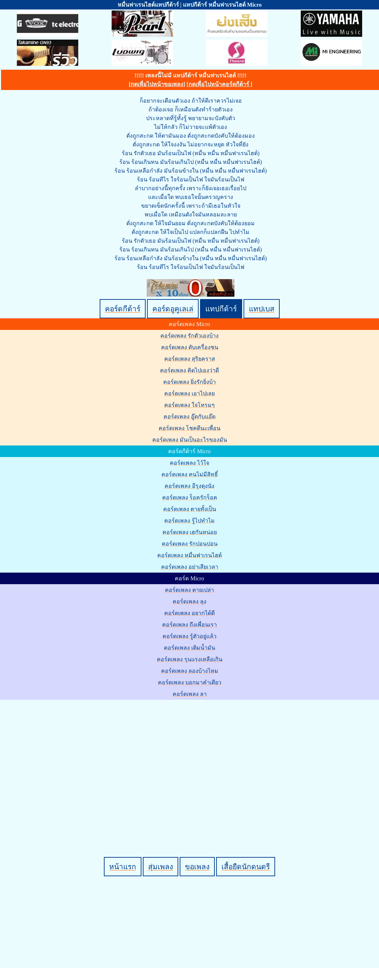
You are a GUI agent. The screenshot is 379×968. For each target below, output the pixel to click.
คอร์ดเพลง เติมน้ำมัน (189, 648)
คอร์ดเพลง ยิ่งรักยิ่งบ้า (189, 382)
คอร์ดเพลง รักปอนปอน (190, 544)
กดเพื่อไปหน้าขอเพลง (157, 84)
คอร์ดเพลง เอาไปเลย (189, 393)
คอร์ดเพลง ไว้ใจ (189, 463)
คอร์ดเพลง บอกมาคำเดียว (189, 682)
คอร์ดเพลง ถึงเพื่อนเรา (189, 625)
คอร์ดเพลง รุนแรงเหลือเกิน (189, 659)
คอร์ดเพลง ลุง (189, 601)
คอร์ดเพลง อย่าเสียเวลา (189, 567)
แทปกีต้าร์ (221, 309)
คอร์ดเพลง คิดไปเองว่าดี (189, 370)
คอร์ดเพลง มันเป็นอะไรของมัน (189, 440)
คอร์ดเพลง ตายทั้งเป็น (189, 509)
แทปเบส (261, 309)
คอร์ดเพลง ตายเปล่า (189, 590)
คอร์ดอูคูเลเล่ (172, 309)
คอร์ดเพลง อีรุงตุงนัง (189, 486)
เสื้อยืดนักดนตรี (245, 867)
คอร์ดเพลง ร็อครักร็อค (189, 497)
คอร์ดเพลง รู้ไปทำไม (189, 521)
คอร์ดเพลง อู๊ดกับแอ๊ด (189, 417)
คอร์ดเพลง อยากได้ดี (189, 613)
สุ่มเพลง (160, 867)
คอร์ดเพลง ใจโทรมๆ (189, 405)
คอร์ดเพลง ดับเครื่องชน (189, 347)
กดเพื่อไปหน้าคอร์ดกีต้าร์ (219, 84)
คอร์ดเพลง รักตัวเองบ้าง (189, 336)
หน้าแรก (122, 867)
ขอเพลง (197, 867)
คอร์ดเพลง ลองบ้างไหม (189, 671)
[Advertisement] (66, 766)
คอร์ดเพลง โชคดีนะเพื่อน (189, 428)
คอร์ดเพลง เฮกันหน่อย (189, 532)
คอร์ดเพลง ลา (190, 694)
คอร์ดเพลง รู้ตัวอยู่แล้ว (189, 636)
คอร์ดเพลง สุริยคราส (189, 359)
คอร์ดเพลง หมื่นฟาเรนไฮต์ (189, 555)
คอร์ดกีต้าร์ (122, 309)
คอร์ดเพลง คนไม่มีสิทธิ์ (189, 474)
